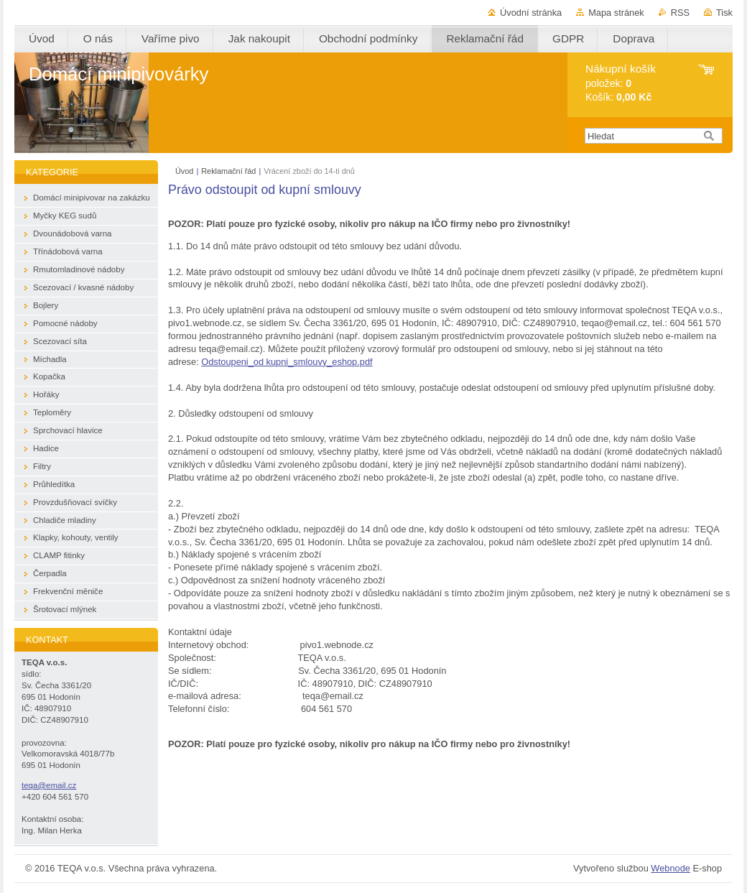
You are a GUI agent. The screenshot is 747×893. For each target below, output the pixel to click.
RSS (680, 12)
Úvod (184, 171)
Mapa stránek (616, 12)
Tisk (724, 12)
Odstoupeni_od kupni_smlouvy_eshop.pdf (286, 361)
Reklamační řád (228, 171)
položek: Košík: (620, 83)
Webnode (670, 868)
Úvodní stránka (531, 12)
